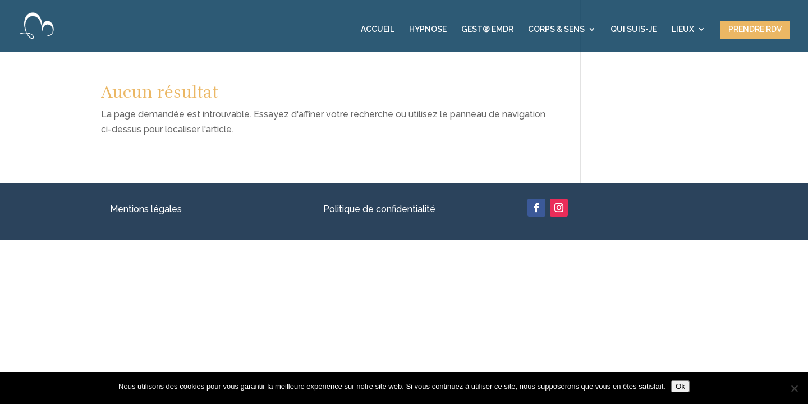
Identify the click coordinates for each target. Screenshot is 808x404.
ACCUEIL (377, 29)
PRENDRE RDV (755, 29)
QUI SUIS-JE (633, 29)
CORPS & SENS (556, 29)
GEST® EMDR (487, 29)
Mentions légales (146, 209)
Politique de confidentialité (379, 209)
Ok (680, 386)
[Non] (794, 388)
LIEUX (683, 29)
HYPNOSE (428, 29)
